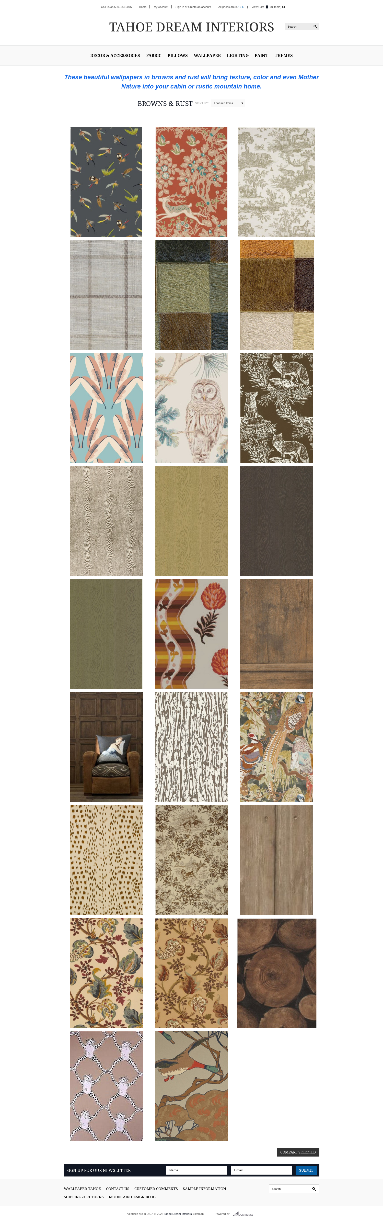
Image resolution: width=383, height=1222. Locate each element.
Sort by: (202, 103)
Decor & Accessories (115, 55)
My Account (161, 6)
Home (142, 6)
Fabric (153, 55)
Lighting (238, 55)
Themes (283, 55)
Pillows (178, 55)
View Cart (258, 6)
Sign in (180, 6)
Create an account (199, 6)
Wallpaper (207, 55)
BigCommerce (244, 1214)
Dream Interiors (191, 26)
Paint (261, 55)
